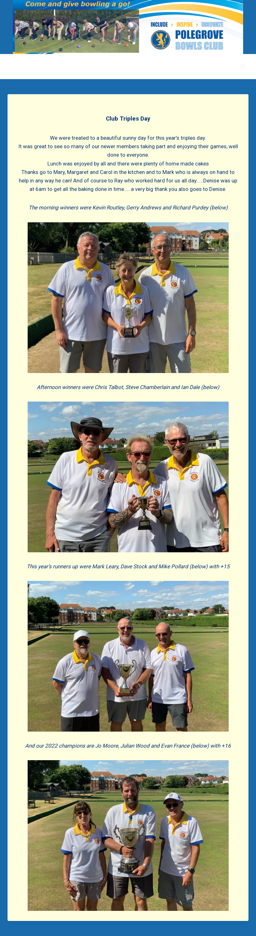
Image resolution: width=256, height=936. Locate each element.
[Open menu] (242, 67)
